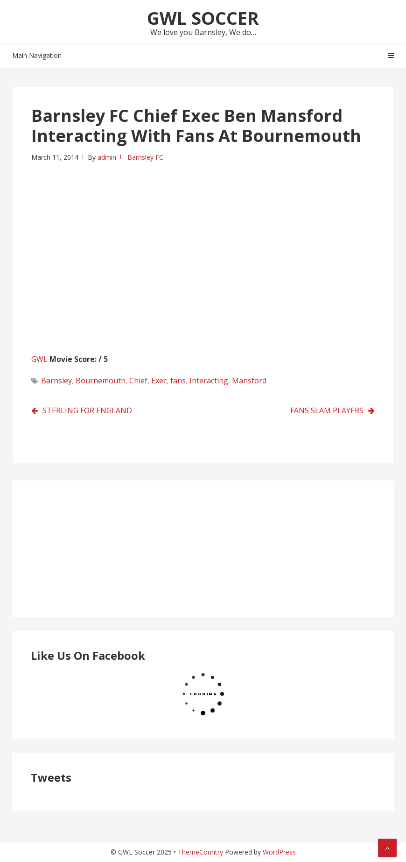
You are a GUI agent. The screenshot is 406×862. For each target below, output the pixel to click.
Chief (138, 380)
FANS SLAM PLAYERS (327, 410)
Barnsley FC (145, 157)
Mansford (249, 380)
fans (178, 380)
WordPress (279, 852)
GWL (39, 359)
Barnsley (56, 380)
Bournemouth (101, 380)
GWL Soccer (203, 18)
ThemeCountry (200, 852)
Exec (159, 380)
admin (107, 157)
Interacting (208, 380)
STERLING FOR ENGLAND (87, 410)
